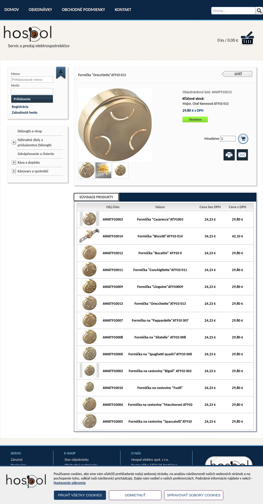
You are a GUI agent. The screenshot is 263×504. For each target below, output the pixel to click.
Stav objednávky (76, 459)
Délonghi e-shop (30, 131)
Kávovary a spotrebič (33, 171)
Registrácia (20, 106)
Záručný (17, 459)
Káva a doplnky (29, 162)
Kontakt (123, 9)
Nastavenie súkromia (70, 483)
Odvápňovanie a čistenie (36, 154)
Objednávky (40, 9)
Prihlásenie (22, 99)
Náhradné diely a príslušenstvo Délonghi (35, 142)
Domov (11, 9)
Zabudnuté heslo (24, 112)
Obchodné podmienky (83, 9)
